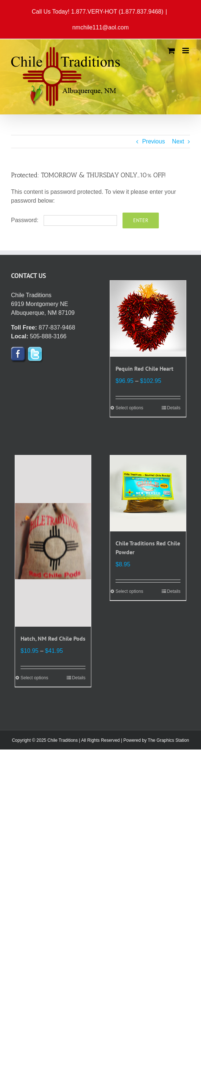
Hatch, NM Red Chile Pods (53, 638)
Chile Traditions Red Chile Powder (148, 548)
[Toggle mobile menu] (186, 50)
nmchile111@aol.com (100, 27)
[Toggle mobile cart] (171, 50)
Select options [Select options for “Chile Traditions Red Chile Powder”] (129, 591)
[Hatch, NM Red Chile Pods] (53, 541)
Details (173, 407)
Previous (153, 141)
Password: (64, 220)
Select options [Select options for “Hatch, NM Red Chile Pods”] (34, 677)
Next (178, 141)
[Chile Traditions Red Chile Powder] (148, 493)
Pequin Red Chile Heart (144, 368)
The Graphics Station (168, 740)
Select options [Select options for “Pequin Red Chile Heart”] (129, 407)
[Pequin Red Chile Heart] (148, 319)
